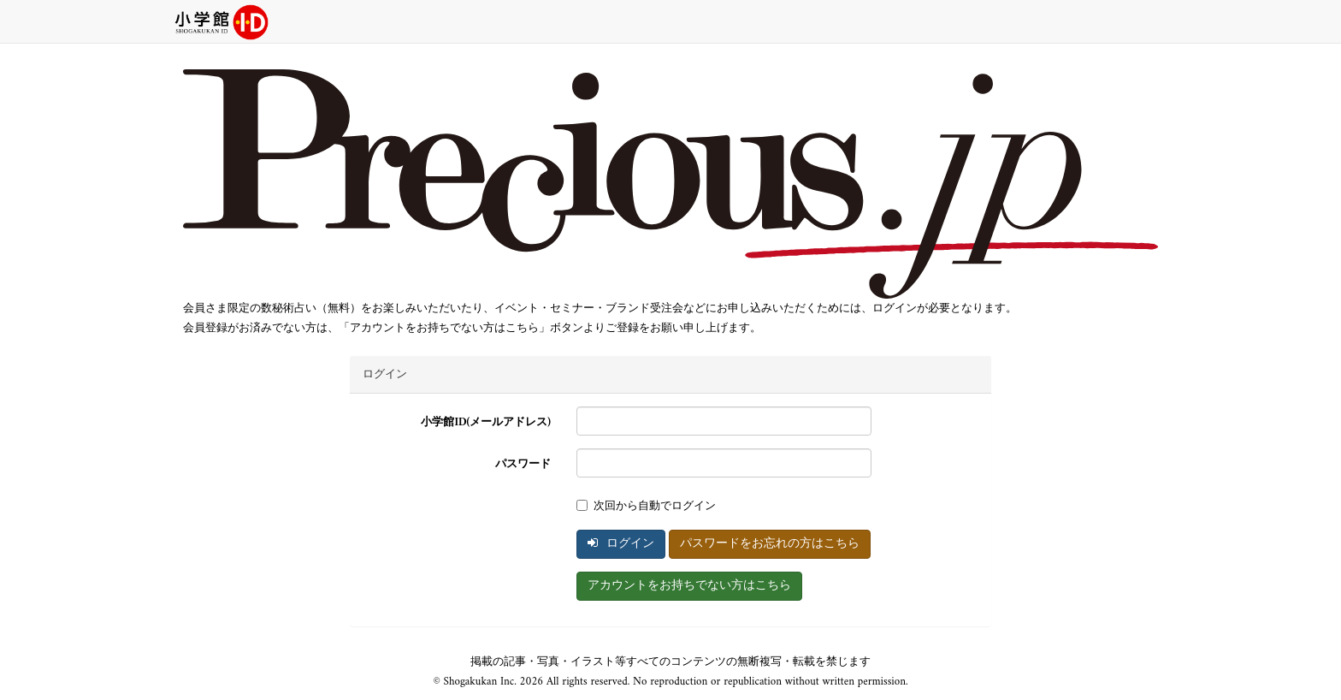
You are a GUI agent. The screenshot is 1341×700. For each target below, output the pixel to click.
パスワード (523, 464)
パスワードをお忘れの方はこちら (770, 544)
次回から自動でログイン (646, 506)
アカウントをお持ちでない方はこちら (689, 585)
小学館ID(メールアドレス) (486, 422)
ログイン (621, 544)
